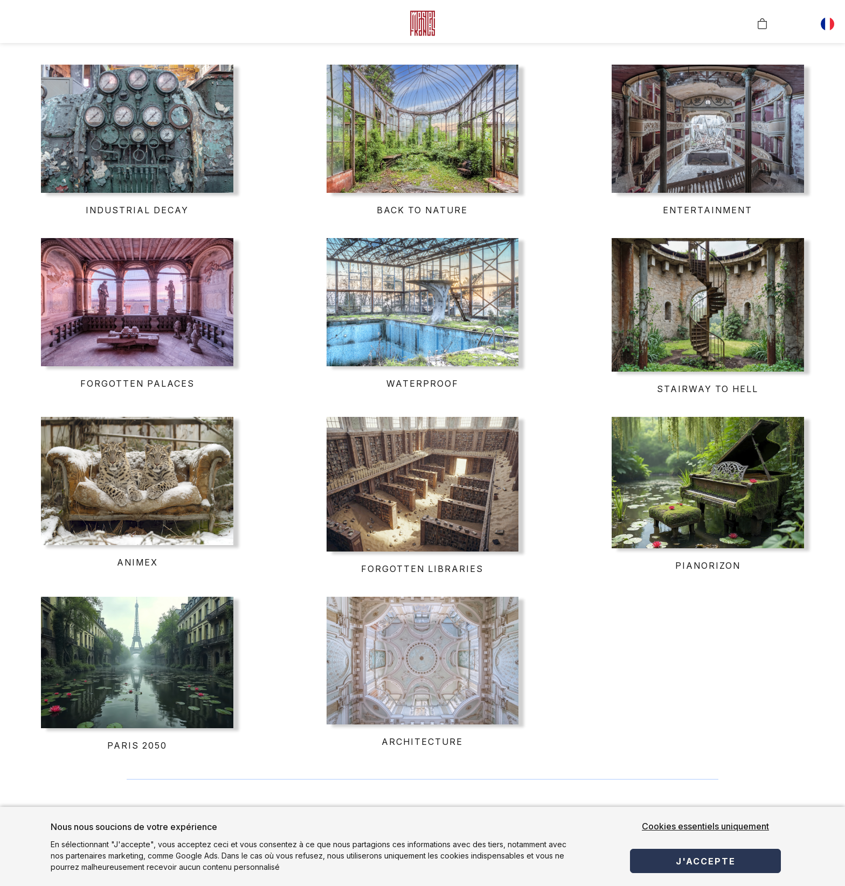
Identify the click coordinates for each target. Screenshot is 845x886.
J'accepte (706, 861)
